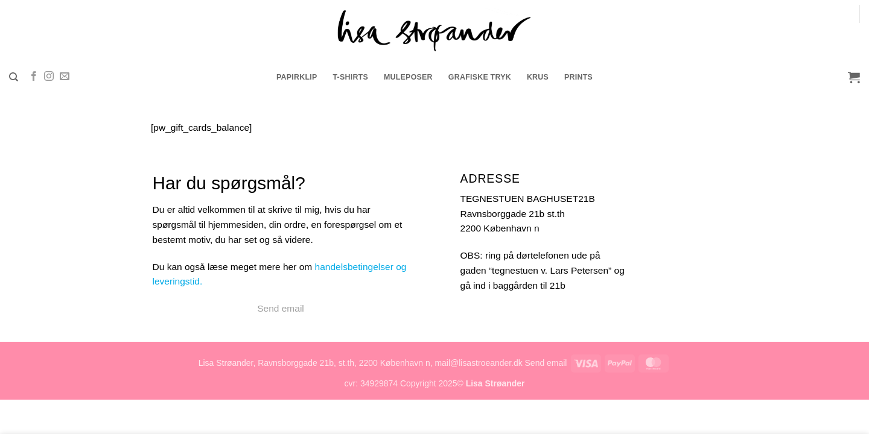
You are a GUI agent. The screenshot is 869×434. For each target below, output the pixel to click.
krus (538, 77)
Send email (280, 308)
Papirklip (296, 77)
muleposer (408, 77)
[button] (854, 77)
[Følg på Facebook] (34, 77)
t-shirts (350, 77)
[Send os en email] (64, 77)
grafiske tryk (479, 77)
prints (578, 77)
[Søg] (13, 77)
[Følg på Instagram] (49, 77)
